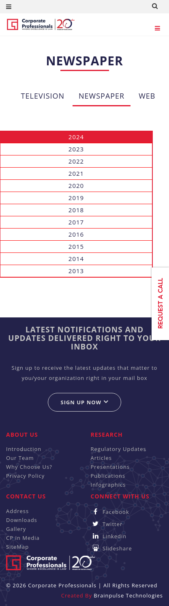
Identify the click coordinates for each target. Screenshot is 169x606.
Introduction (23, 449)
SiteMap (17, 546)
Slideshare (111, 548)
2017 (76, 222)
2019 (76, 198)
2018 (76, 210)
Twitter (107, 524)
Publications (108, 475)
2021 (76, 173)
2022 (76, 161)
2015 (76, 246)
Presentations (110, 466)
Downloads (21, 520)
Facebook (110, 511)
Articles (101, 458)
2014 (76, 258)
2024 (76, 137)
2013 (76, 271)
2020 (76, 185)
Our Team (20, 458)
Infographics (108, 484)
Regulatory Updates (118, 449)
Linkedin (109, 536)
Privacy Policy (25, 475)
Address (17, 511)
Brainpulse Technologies (128, 595)
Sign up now (84, 402)
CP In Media (23, 537)
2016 (76, 234)
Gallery (16, 529)
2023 (76, 149)
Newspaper (101, 96)
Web (147, 96)
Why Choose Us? (29, 466)
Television (43, 96)
